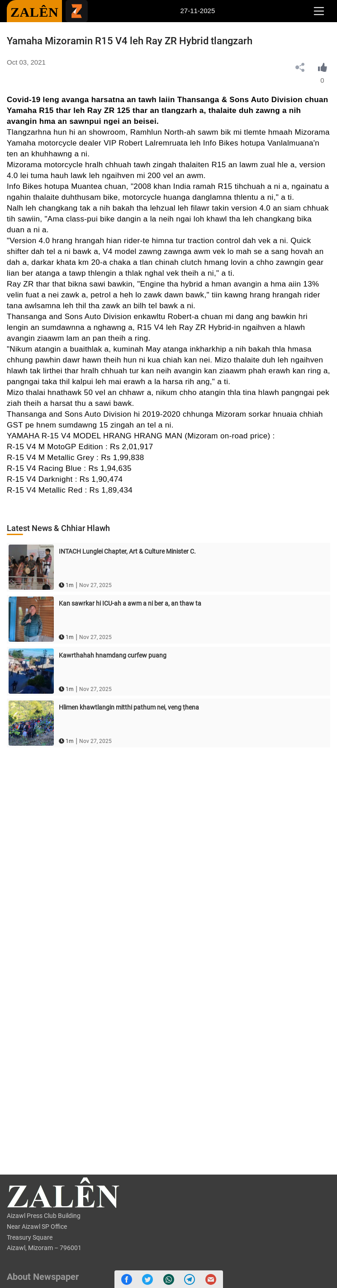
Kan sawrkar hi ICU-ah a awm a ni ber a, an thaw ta (130, 603)
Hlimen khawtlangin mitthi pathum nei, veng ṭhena (129, 707)
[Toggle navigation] (318, 11)
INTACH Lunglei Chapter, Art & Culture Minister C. (127, 551)
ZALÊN (34, 12)
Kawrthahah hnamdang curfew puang (112, 655)
